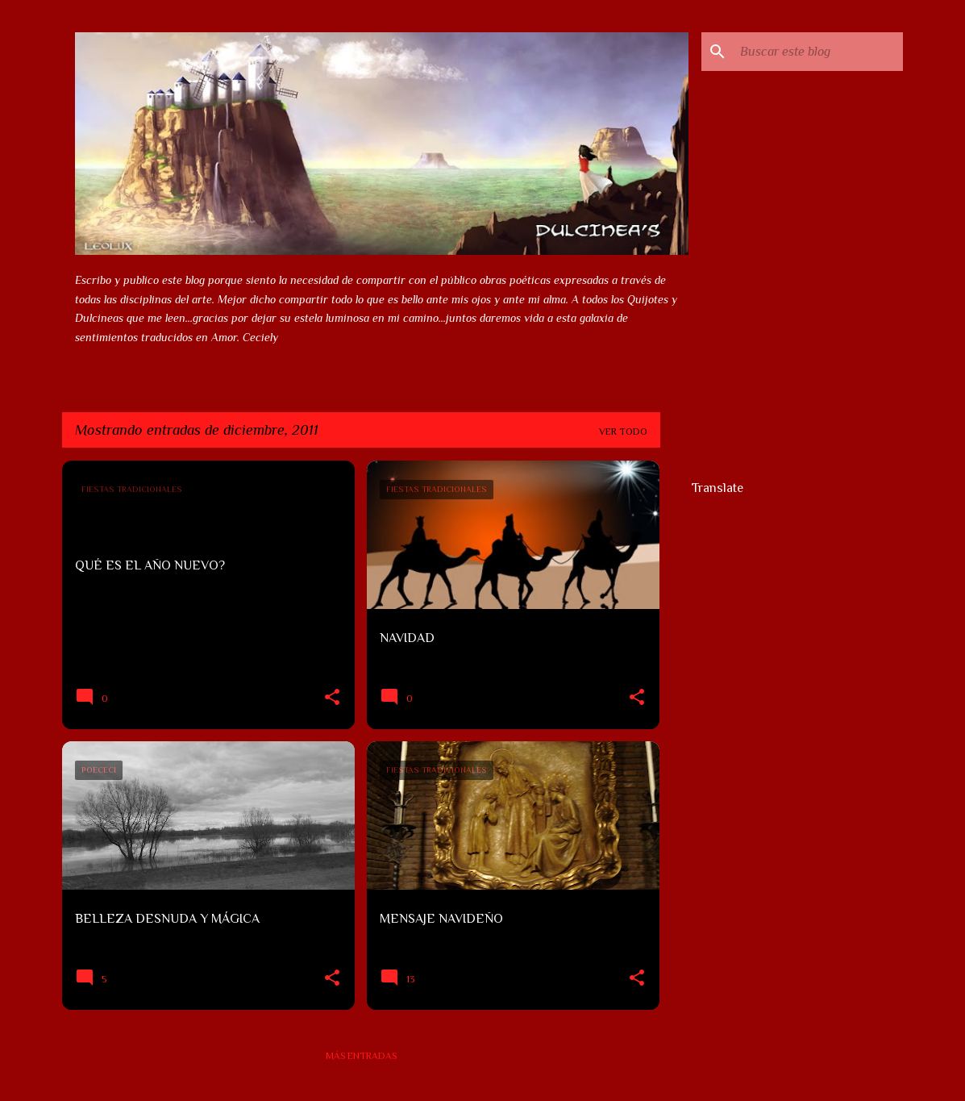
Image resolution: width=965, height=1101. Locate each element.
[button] (332, 698)
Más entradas (361, 1055)
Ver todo (623, 431)
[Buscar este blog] (818, 51)
